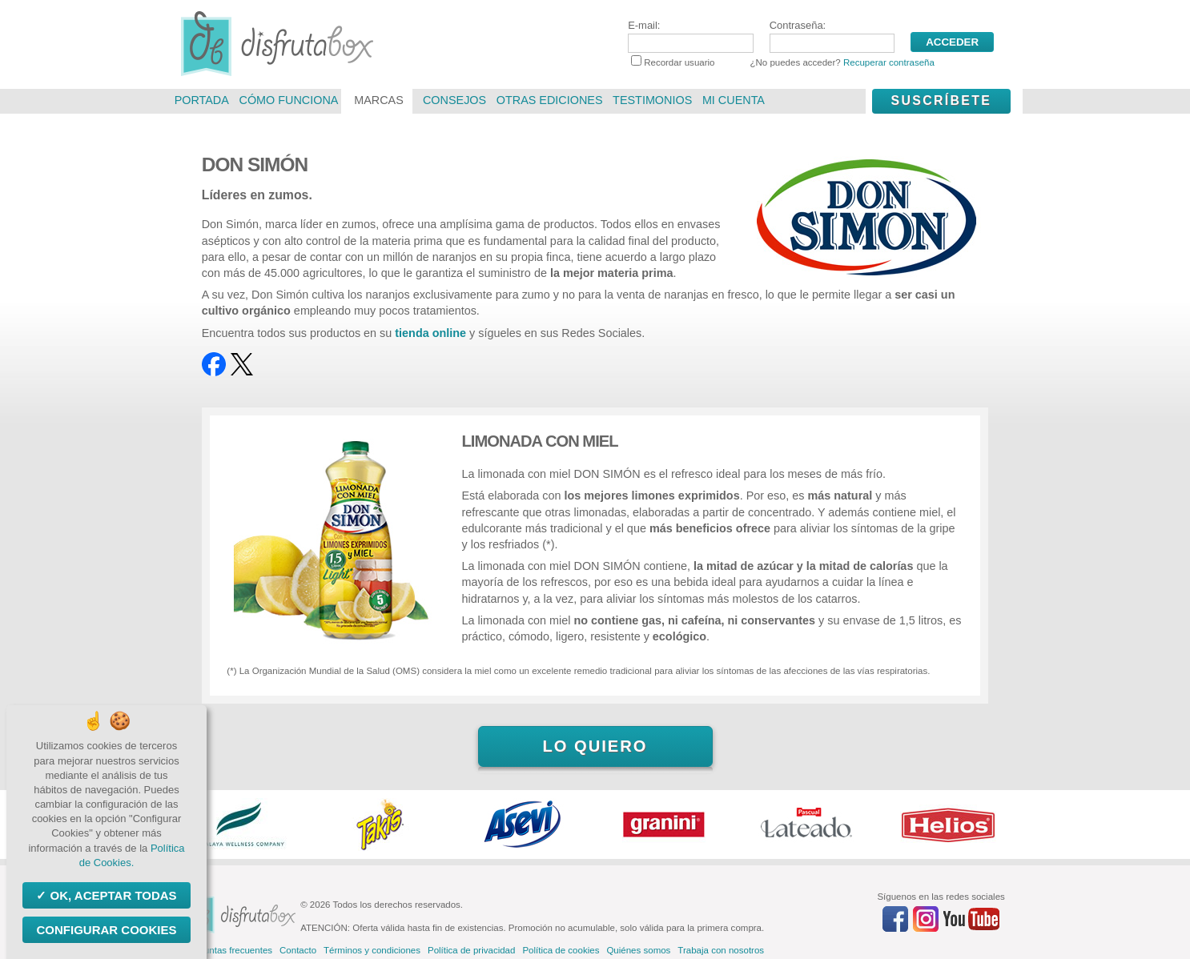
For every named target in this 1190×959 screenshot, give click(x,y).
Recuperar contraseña (889, 62)
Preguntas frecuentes (228, 950)
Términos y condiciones (372, 950)
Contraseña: (832, 36)
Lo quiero (594, 746)
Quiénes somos (638, 950)
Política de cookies (560, 950)
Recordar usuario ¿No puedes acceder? (783, 62)
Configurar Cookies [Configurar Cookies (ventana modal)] (106, 930)
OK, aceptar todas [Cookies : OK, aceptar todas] (111, 895)
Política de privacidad (471, 950)
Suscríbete (940, 100)
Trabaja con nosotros (720, 950)
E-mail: (690, 36)
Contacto (297, 950)
